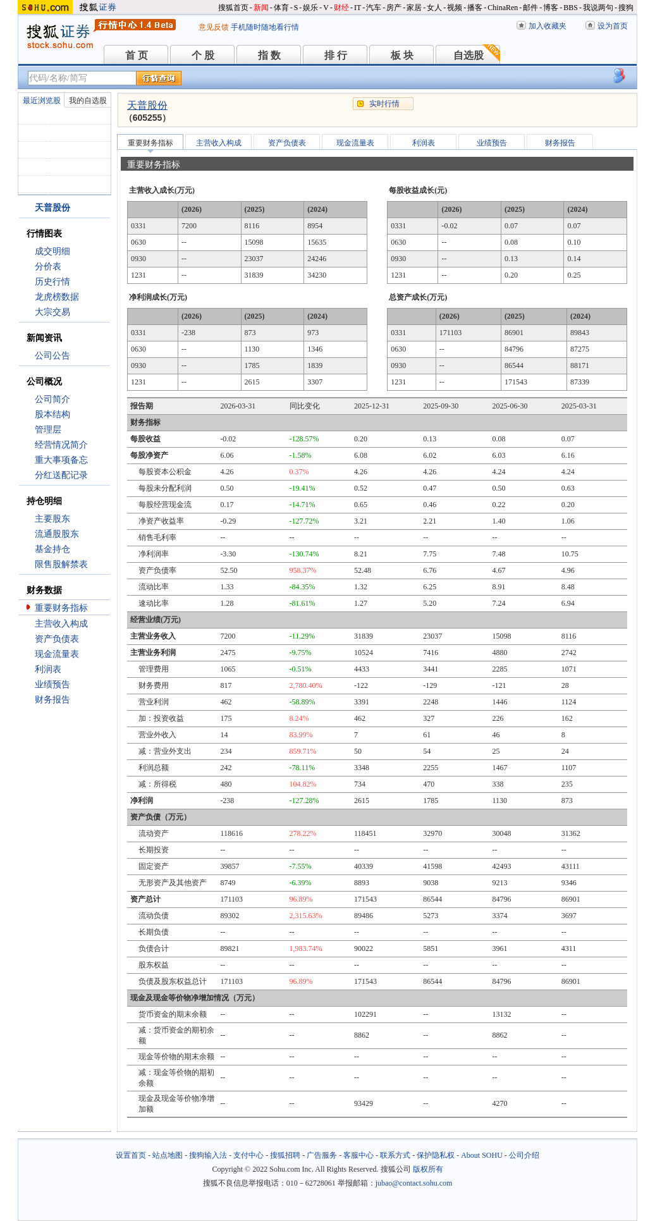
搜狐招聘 (285, 1155)
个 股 (203, 55)
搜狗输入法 (208, 1155)
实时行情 (384, 103)
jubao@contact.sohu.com (414, 1183)
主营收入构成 (61, 624)
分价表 (48, 266)
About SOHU (482, 1155)
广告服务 (322, 1155)
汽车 (373, 7)
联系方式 (395, 1155)
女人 (434, 7)
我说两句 (598, 7)
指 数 (269, 55)
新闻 (261, 7)
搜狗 (626, 7)
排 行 (335, 55)
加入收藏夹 (547, 25)
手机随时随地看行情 (265, 27)
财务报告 (52, 699)
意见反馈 (214, 27)
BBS (570, 7)
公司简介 (52, 399)
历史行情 (52, 281)
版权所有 (428, 1169)
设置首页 (131, 1155)
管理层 (48, 429)
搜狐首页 (233, 7)
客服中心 (358, 1155)
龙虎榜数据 (57, 297)
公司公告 (52, 355)
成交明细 (52, 251)
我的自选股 (88, 100)
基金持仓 (52, 549)
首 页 (136, 55)
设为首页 (612, 25)
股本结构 (52, 414)
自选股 (468, 55)
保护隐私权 (436, 1155)
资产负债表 (57, 639)
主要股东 (52, 519)
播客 (474, 7)
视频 (454, 7)
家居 (414, 7)
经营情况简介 (61, 445)
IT (357, 7)
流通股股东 (57, 534)
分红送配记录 (61, 475)
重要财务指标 (61, 608)
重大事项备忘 (61, 460)
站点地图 (167, 1155)
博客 (550, 7)
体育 (281, 7)
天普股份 (147, 105)
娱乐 (310, 7)
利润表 (48, 669)
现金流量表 (57, 654)
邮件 (530, 7)
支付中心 (248, 1155)
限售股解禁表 (61, 564)
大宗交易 (52, 312)
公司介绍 (524, 1155)
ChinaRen (502, 7)
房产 (393, 7)
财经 (341, 7)
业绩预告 (52, 684)
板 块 (402, 55)
